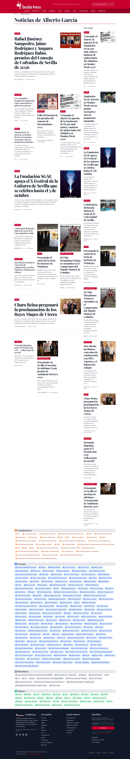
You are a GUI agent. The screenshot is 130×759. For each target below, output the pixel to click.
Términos (105, 753)
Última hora (35, 11)
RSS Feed (44, 745)
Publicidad (95, 737)
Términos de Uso (71, 727)
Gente (60, 11)
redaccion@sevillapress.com (35, 754)
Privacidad (91, 753)
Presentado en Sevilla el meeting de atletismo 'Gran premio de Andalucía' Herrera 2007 (47, 370)
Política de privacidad (104, 733)
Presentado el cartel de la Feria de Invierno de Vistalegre (46, 262)
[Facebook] (17, 735)
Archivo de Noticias (46, 742)
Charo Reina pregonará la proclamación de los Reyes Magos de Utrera (91, 406)
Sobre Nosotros (71, 718)
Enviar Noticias (96, 742)
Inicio (15, 14)
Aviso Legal (69, 730)
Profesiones (102, 11)
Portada (27, 11)
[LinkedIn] (26, 735)
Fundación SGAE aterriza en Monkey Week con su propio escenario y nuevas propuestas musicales (23, 137)
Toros (74, 11)
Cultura (93, 11)
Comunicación (83, 11)
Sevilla (44, 11)
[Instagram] (23, 735)
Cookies (98, 753)
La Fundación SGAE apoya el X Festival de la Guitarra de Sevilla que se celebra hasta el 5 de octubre (91, 163)
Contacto (69, 732)
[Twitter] (20, 735)
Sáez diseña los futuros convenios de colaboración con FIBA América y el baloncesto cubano (24, 267)
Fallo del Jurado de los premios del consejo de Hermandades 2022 (47, 121)
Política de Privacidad (72, 723)
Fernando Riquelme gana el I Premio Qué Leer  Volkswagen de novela (24, 349)
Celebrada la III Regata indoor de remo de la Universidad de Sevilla (24, 231)
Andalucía (52, 11)
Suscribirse (103, 728)
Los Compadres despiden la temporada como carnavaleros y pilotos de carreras (24, 102)
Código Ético (70, 720)
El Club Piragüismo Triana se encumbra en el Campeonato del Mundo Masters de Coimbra (70, 265)
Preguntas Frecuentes (98, 740)
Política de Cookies (72, 725)
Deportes (67, 11)
